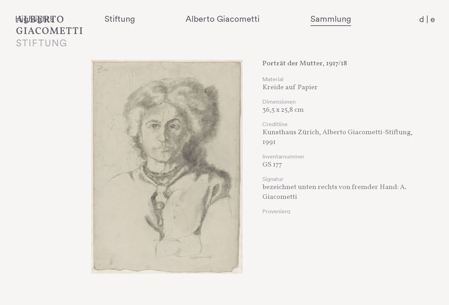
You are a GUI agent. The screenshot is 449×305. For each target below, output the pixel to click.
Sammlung (346, 18)
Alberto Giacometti (258, 18)
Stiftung (175, 18)
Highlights (110, 18)
